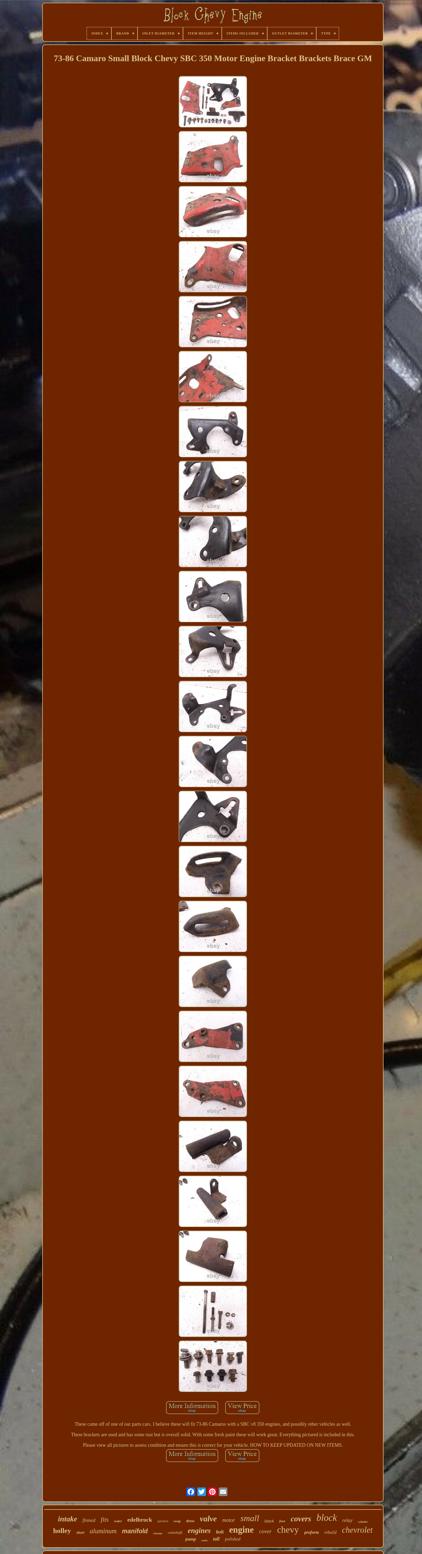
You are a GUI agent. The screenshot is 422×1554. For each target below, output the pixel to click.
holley (62, 1531)
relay (347, 1520)
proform (311, 1532)
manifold (135, 1531)
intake (67, 1519)
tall (216, 1539)
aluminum (103, 1531)
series (204, 1540)
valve (208, 1518)
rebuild (330, 1532)
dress (190, 1521)
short (80, 1533)
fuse (282, 1521)
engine (241, 1530)
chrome (157, 1533)
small (249, 1518)
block (326, 1517)
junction (162, 1521)
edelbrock (139, 1519)
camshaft (175, 1532)
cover (265, 1531)
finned (89, 1520)
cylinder (363, 1521)
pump (190, 1539)
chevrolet (357, 1530)
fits (104, 1519)
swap (177, 1521)
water (118, 1521)
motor (228, 1520)
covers (301, 1518)
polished (233, 1539)
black (269, 1521)
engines (199, 1531)
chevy (288, 1530)
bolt (220, 1532)
